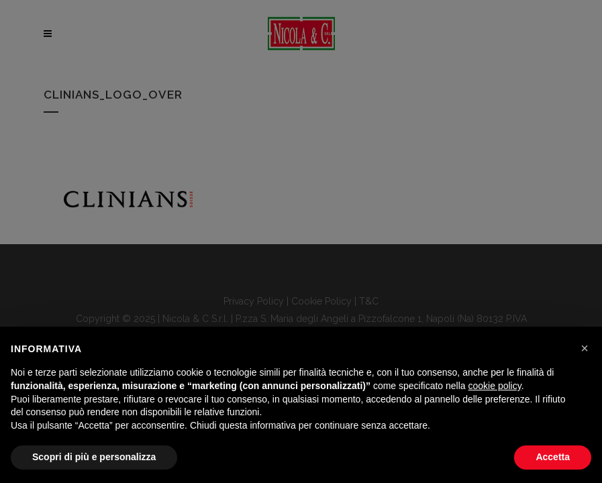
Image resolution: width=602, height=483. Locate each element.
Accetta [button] (553, 456)
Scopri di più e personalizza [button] (94, 456)
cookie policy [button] (494, 385)
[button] (584, 348)
